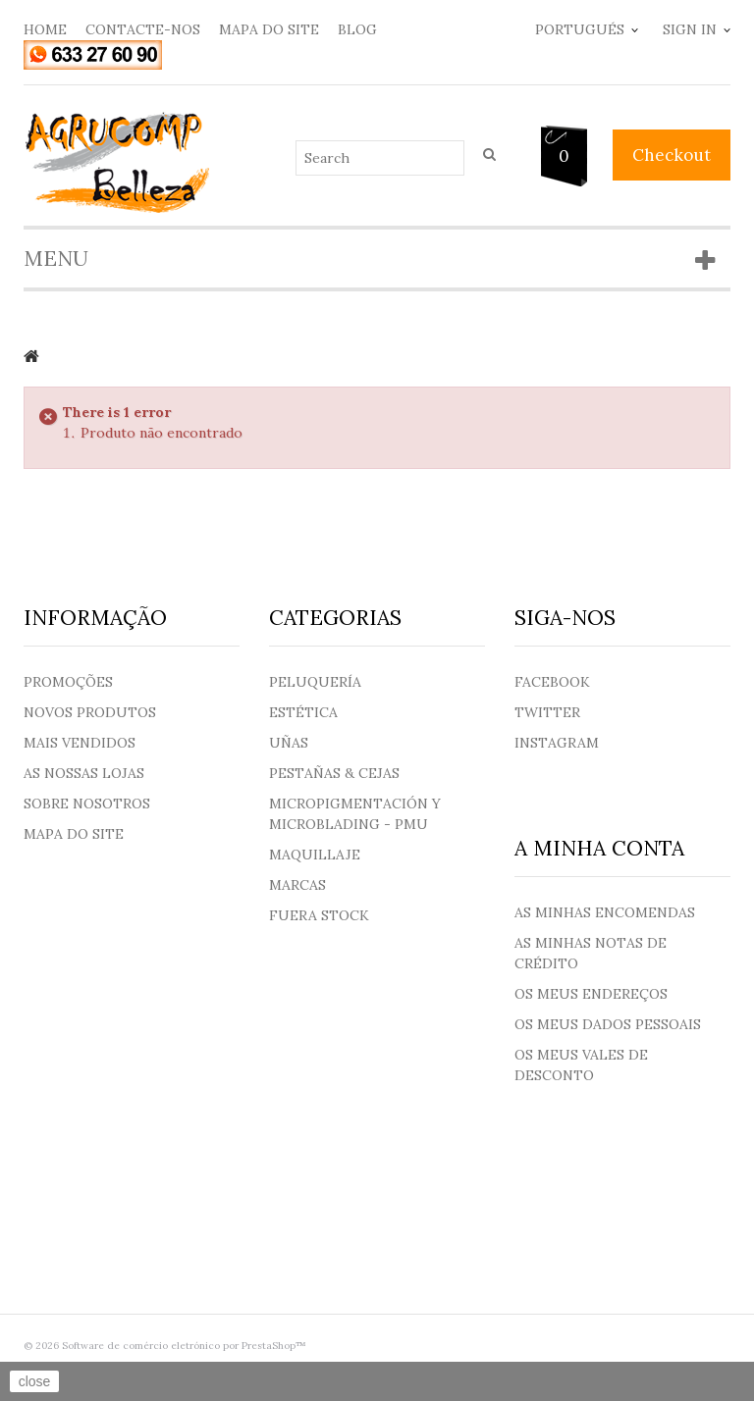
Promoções (68, 682)
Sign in (690, 29)
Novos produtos (90, 712)
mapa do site (269, 29)
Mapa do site (74, 834)
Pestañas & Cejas (334, 773)
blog (357, 29)
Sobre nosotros (87, 803)
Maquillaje (314, 854)
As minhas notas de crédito (590, 953)
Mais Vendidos (79, 743)
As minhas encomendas (604, 912)
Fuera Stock (319, 915)
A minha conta (599, 848)
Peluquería (315, 682)
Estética (303, 712)
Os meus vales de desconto (581, 1065)
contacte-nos (142, 29)
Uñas (288, 743)
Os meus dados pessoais (607, 1024)
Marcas (297, 885)
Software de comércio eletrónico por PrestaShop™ (184, 1345)
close (35, 1381)
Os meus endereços (591, 994)
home (45, 29)
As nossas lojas (84, 773)
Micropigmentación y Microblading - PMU (355, 814)
